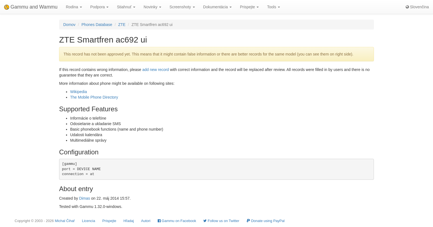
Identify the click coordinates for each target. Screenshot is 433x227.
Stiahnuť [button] (126, 7)
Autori (146, 221)
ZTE (121, 24)
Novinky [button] (152, 7)
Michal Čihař (65, 221)
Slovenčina (417, 7)
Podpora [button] (99, 7)
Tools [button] (273, 7)
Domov (69, 24)
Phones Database (96, 24)
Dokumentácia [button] (217, 7)
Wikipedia (78, 91)
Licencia (88, 221)
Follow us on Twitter (221, 221)
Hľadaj (128, 221)
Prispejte (109, 221)
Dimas (84, 198)
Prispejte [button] (249, 7)
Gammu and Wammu (30, 7)
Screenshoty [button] (182, 7)
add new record (155, 69)
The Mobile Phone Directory (94, 97)
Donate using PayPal (266, 221)
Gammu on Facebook (177, 221)
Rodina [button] (74, 7)
